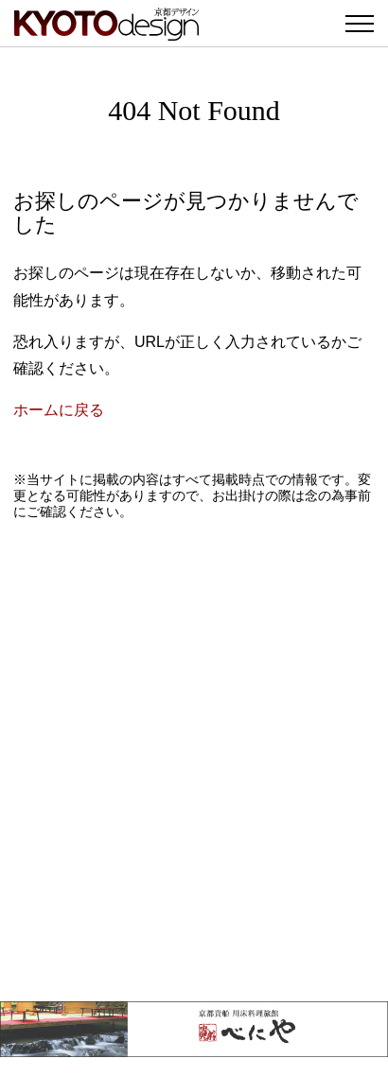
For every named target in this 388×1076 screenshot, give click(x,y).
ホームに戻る (58, 410)
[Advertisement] (194, 760)
